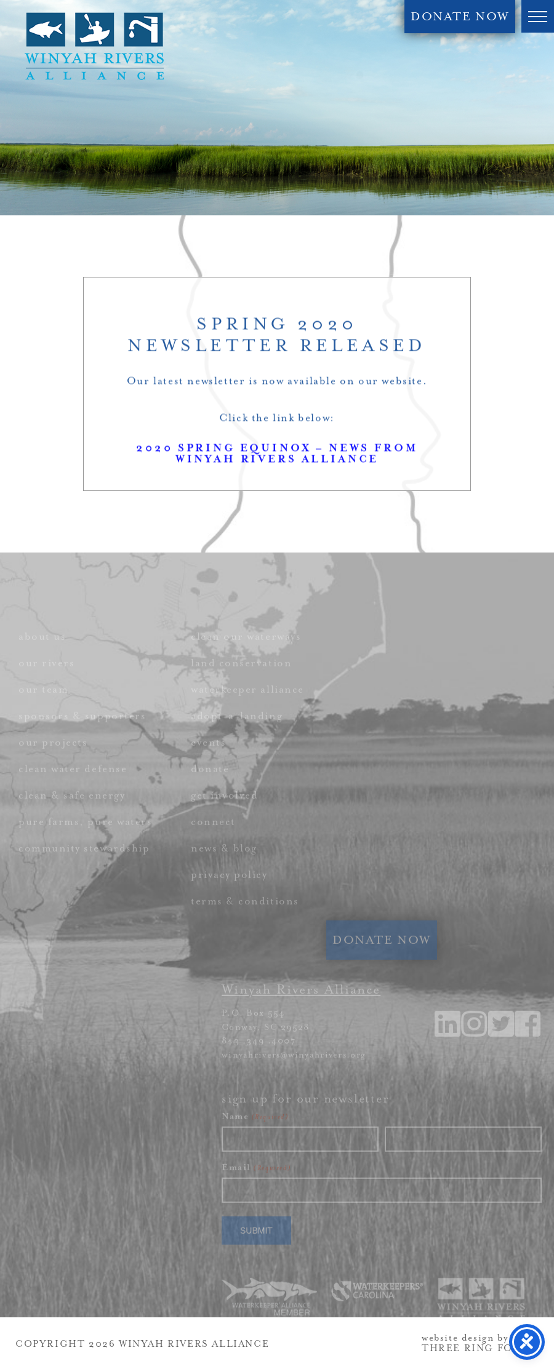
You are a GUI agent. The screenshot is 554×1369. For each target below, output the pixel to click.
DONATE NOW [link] (460, 16)
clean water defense (72, 786)
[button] (537, 16)
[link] (528, 1049)
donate (210, 786)
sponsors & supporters (82, 733)
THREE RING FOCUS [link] (479, 1348)
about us (42, 653)
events (208, 759)
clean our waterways (246, 653)
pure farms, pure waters (85, 838)
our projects (52, 759)
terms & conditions (245, 918)
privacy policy (229, 891)
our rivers (46, 680)
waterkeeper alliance (247, 706)
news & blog (224, 865)
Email (256, 1184)
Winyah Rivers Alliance (94, 46)
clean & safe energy (71, 812)
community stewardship (84, 865)
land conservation (241, 680)
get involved (224, 812)
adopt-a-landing (237, 733)
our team (43, 706)
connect (213, 838)
